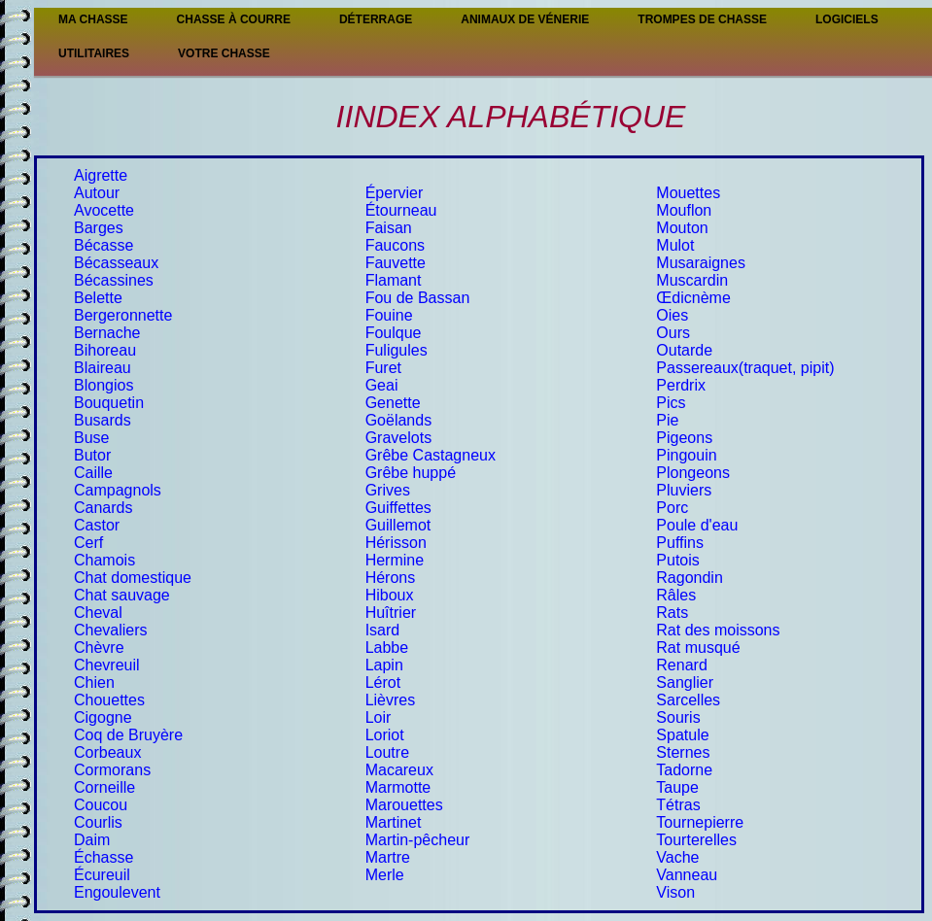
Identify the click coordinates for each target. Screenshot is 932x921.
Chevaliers (111, 630)
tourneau (405, 210)
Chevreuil (107, 665)
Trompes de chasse (702, 19)
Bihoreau (105, 350)
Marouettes (404, 805)
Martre (387, 857)
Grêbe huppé (410, 472)
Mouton (682, 228)
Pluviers (683, 490)
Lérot (382, 682)
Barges (98, 228)
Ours (673, 332)
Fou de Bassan (417, 298)
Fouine (389, 315)
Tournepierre (699, 822)
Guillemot (398, 525)
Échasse (103, 857)
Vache (677, 857)
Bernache (107, 332)
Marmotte (398, 787)
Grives (387, 490)
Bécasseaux (116, 263)
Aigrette (100, 175)
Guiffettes (398, 507)
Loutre (387, 752)
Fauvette (395, 263)
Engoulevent (117, 892)
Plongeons (693, 472)
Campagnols (117, 490)
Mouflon (683, 210)
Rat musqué (698, 647)
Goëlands (398, 420)
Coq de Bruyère (128, 735)
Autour (97, 193)
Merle (384, 875)
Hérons (390, 577)
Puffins (680, 542)
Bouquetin (109, 402)
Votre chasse (224, 53)
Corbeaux (107, 752)
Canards (103, 507)
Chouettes (109, 700)
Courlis (98, 822)
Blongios (103, 385)
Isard (382, 630)
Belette (98, 298)
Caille (93, 472)
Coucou (100, 805)
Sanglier (684, 682)
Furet (383, 367)
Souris (678, 717)
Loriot (384, 735)
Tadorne (684, 770)
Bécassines (114, 280)
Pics (670, 402)
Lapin (384, 665)
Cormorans (112, 770)
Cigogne (103, 717)
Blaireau (102, 367)
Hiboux (389, 595)
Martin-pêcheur (417, 840)
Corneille (104, 787)
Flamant (393, 280)
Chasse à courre (234, 19)
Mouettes (688, 193)
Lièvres (390, 700)
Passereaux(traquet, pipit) (745, 367)
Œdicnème (693, 298)
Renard (681, 665)
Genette (393, 402)
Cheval (98, 612)
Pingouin (686, 455)
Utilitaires (93, 53)
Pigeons (684, 437)
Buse (91, 437)
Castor (97, 525)
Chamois (104, 560)
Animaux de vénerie (525, 19)
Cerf (88, 542)
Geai (381, 385)
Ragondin (689, 577)
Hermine (394, 560)
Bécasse (103, 245)
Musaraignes (700, 263)
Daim (92, 840)
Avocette (104, 210)
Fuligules (396, 350)
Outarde (684, 350)
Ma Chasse (93, 19)
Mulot (675, 245)
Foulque (393, 332)
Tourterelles (696, 840)
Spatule (682, 735)
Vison (675, 892)
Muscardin (692, 280)
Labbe (387, 647)
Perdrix (681, 385)
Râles (676, 595)
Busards (102, 420)
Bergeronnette (123, 315)
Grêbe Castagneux (430, 455)
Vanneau (686, 875)
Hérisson (396, 542)
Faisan (388, 228)
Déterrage (375, 19)
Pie (667, 420)
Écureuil (102, 875)
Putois (677, 560)
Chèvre (99, 647)
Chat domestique (132, 577)
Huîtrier (390, 612)
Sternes (682, 752)
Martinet (393, 822)
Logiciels (847, 19)
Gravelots (398, 437)
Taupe (677, 787)
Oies (672, 315)
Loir (378, 717)
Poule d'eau (697, 525)
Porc (672, 507)
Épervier (394, 193)
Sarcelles (688, 700)
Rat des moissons (717, 630)
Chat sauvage (122, 595)
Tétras (678, 805)
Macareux (399, 770)
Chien (94, 682)
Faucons (395, 245)
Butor (92, 455)
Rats (672, 612)
